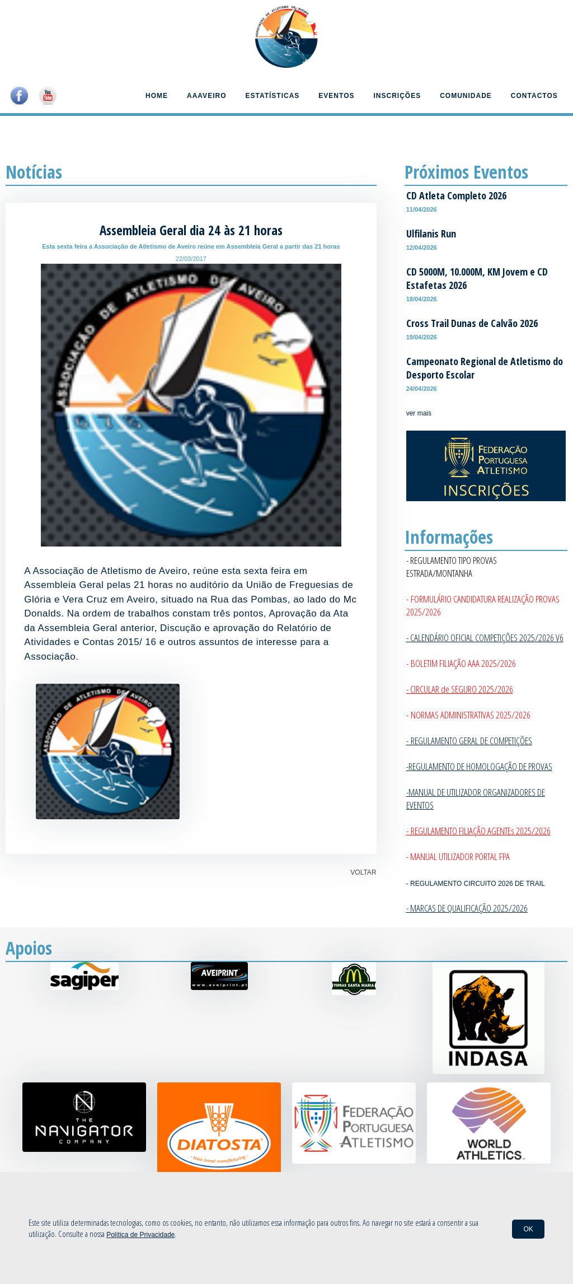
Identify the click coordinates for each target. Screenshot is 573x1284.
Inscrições (397, 96)
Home (156, 96)
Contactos (534, 96)
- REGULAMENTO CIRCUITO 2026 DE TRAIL (475, 884)
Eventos (336, 96)
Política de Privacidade (140, 1235)
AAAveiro (206, 96)
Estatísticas (272, 96)
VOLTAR (363, 872)
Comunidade (466, 96)
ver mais (418, 413)
